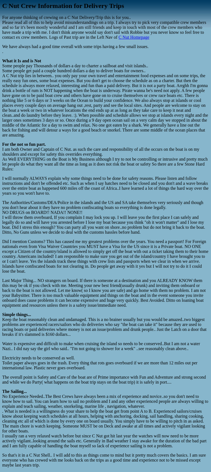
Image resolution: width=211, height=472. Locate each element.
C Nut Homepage (133, 37)
